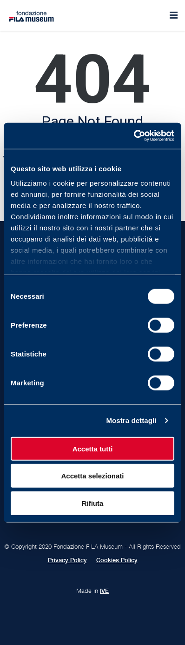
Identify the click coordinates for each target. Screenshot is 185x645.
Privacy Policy (67, 560)
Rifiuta (93, 503)
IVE (104, 591)
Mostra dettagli (131, 420)
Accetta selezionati (92, 476)
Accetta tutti (93, 448)
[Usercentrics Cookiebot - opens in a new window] (133, 136)
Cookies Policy (117, 560)
